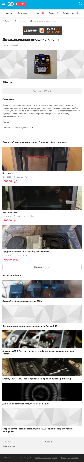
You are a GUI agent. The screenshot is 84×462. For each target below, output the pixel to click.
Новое (39, 13)
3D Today (6, 21)
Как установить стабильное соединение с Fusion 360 (29, 326)
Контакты (6, 442)
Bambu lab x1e (9, 212)
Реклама (27, 31)
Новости (8, 13)
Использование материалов (46, 458)
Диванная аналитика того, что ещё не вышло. (26, 404)
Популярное (23, 13)
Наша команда (8, 446)
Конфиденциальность (70, 458)
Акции (53, 13)
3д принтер (8, 173)
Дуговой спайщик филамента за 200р (22, 301)
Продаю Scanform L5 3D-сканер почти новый (25, 251)
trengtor (5, 45)
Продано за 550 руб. (42, 91)
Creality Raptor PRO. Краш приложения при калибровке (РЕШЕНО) (36, 379)
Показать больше (42, 267)
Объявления (70, 13)
